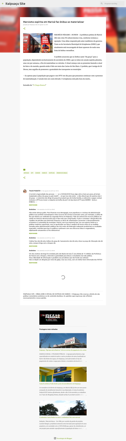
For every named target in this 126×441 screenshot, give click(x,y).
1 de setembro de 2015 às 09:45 (46, 209)
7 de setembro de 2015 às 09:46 (46, 250)
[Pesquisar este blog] (114, 3)
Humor (37, 173)
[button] (24, 28)
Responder (33, 205)
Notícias (51, 173)
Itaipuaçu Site (15, 3)
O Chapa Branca (39, 85)
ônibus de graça (62, 173)
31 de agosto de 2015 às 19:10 (50, 191)
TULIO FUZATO (34, 191)
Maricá (44, 173)
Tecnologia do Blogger (63, 438)
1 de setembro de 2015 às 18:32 (46, 238)
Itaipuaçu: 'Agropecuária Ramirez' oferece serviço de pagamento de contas (62, 350)
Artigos (26, 173)
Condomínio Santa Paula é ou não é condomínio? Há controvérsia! (59, 417)
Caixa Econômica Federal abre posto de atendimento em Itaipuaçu (60, 384)
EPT (32, 173)
